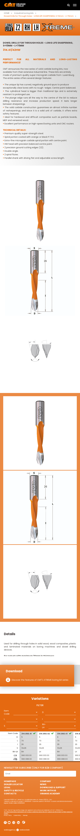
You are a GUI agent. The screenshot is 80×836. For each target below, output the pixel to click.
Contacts (10, 793)
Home (6, 13)
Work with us (48, 790)
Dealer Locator (13, 784)
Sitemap (25, 815)
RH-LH (44, 726)
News (43, 784)
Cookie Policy (17, 815)
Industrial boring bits (23, 13)
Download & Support (53, 787)
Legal (7, 787)
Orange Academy (50, 793)
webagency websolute (16, 829)
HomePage (10, 781)
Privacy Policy (8, 815)
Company (45, 781)
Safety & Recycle (14, 790)
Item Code (6, 712)
